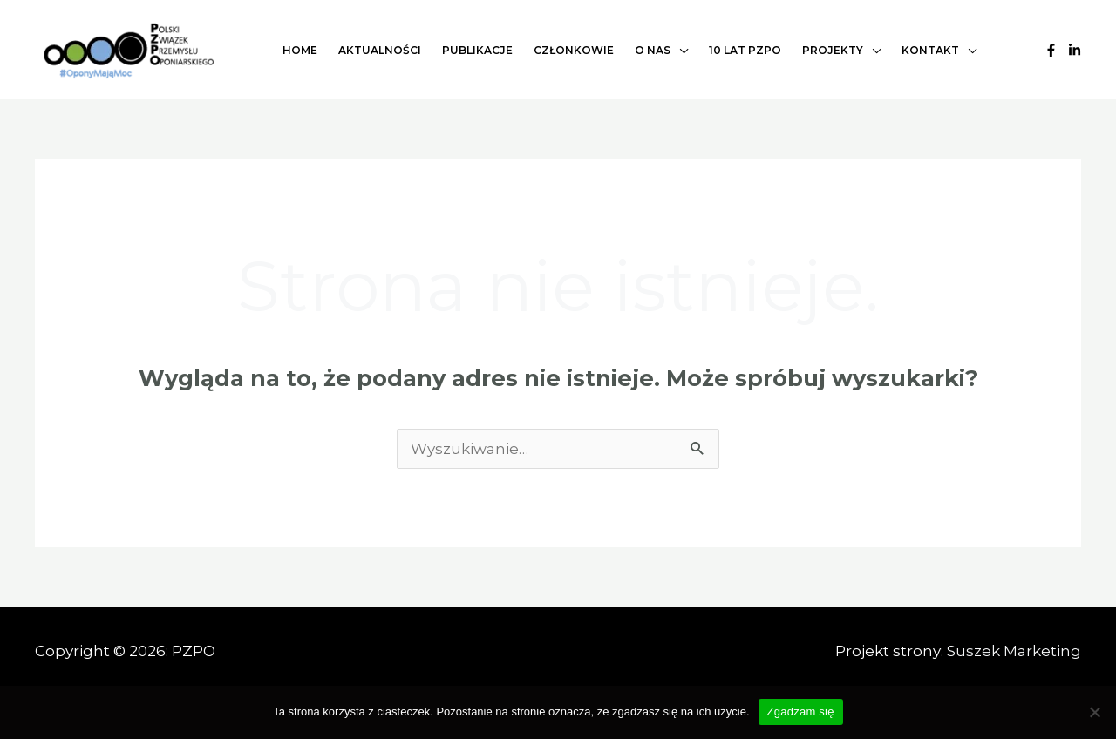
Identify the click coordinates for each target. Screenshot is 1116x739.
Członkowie (574, 50)
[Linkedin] (1074, 50)
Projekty (832, 50)
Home (299, 50)
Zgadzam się (800, 711)
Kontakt (930, 50)
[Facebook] (1051, 50)
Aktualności (379, 50)
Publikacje (477, 50)
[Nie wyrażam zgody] (1094, 712)
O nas (652, 50)
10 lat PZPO (745, 50)
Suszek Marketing (1014, 651)
